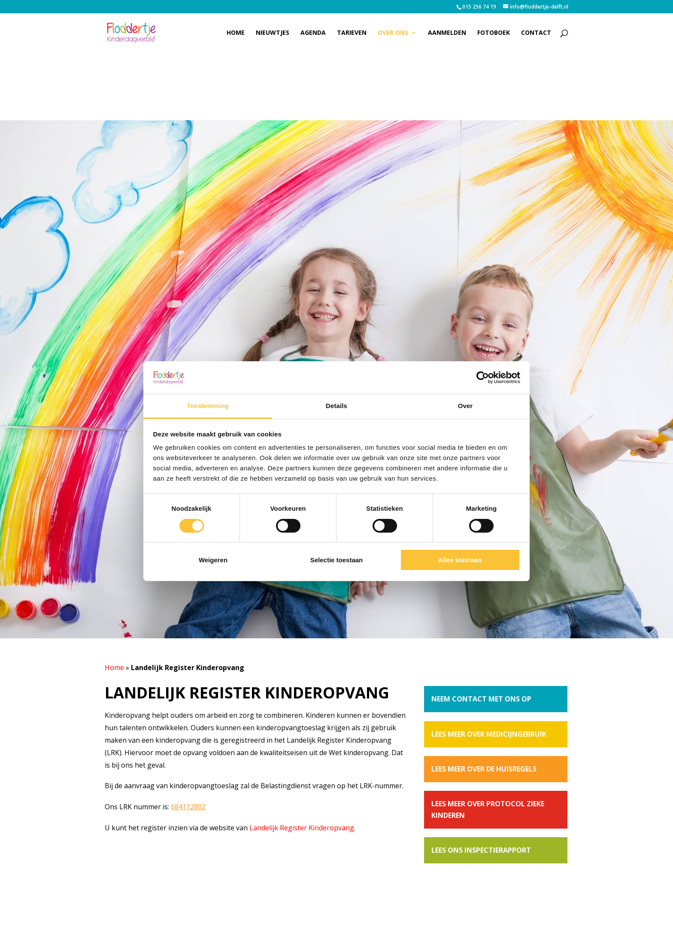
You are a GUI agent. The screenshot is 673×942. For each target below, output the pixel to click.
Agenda (313, 33)
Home (236, 33)
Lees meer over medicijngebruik (488, 734)
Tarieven (352, 33)
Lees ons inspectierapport (481, 850)
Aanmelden (447, 33)
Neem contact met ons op (481, 699)
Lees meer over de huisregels (484, 769)
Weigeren (213, 560)
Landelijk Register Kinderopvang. (302, 827)
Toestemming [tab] (208, 405)
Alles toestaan (460, 560)
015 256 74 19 (479, 6)
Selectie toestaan (336, 560)
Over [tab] (465, 405)
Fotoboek (493, 33)
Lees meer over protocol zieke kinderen (487, 809)
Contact (536, 33)
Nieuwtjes (272, 33)
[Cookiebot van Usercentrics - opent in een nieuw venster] (482, 377)
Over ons (393, 33)
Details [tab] (336, 405)
